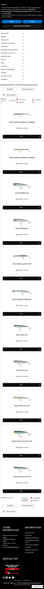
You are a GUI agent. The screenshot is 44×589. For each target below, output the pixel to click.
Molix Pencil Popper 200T (22, 299)
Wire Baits (4, 79)
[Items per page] (27, 500)
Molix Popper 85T (22, 229)
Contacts (28, 547)
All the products (28, 89)
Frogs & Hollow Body (8, 43)
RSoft (28, 585)
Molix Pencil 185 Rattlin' (22, 264)
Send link (21, 102)
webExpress (22, 585)
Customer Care (30, 533)
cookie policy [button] (7, 13)
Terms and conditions (32, 545)
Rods (2, 63)
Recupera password (31, 550)
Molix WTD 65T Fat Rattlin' (22, 441)
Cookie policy (26, 580)
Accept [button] (32, 21)
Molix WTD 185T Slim (22, 406)
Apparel (3, 37)
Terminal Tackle (6, 76)
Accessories (5, 33)
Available (10, 89)
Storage (3, 73)
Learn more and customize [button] (22, 26)
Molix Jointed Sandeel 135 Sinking (22, 122)
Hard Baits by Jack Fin (8, 53)
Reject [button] (12, 21)
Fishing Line (5, 40)
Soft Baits (4, 66)
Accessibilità (29, 552)
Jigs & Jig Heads (6, 56)
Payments (28, 535)
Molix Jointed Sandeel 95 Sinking (22, 158)
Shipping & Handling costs (32, 541)
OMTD (3, 60)
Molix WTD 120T (22, 335)
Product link (22, 100)
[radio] (8, 100)
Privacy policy (17, 580)
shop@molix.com (13, 547)
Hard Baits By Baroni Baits (9, 50)
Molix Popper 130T (22, 193)
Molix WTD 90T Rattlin (22, 477)
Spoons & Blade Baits (8, 70)
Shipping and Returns (32, 538)
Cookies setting (37, 587)
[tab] (13, 33)
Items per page (25, 499)
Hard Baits (4, 47)
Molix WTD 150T (22, 370)
